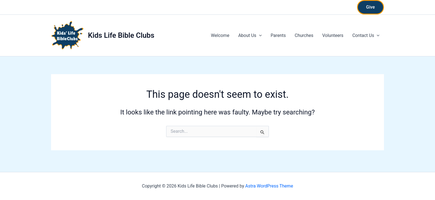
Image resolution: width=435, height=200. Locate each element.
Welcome (220, 35)
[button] (370, 7)
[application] (259, 35)
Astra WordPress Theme (269, 186)
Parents (278, 35)
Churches (304, 35)
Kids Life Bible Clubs (121, 35)
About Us (250, 35)
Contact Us (366, 35)
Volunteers (332, 35)
